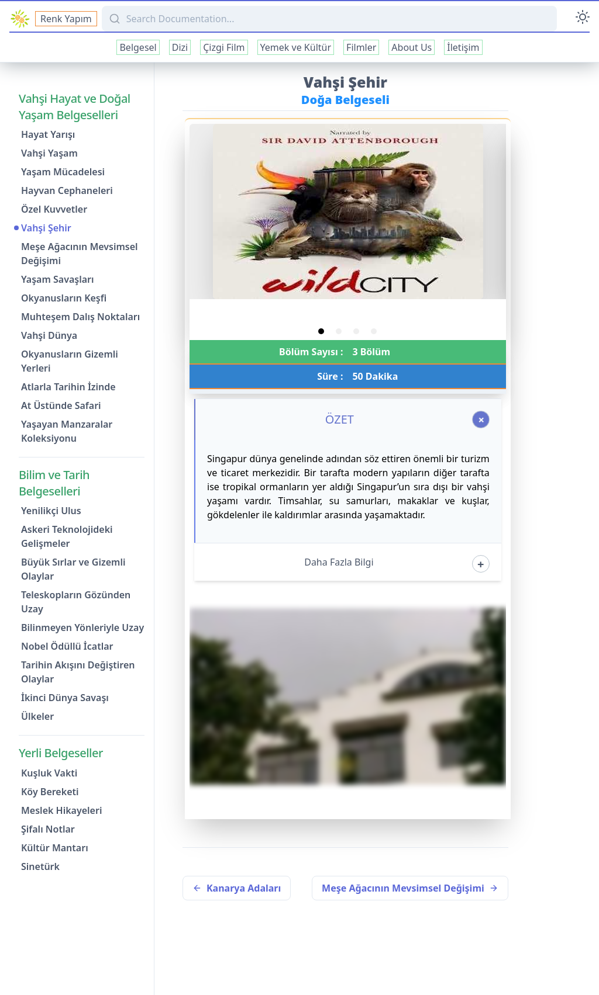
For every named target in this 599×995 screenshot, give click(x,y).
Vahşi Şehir (46, 227)
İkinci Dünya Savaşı (65, 697)
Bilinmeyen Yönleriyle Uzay (82, 627)
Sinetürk (40, 866)
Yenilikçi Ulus (51, 510)
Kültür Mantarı (54, 847)
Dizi (180, 47)
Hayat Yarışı (48, 134)
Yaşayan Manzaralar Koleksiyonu (66, 431)
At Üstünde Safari (61, 405)
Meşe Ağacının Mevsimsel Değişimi (79, 253)
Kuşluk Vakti (49, 773)
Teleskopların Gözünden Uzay (75, 601)
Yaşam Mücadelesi (63, 171)
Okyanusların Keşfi (63, 298)
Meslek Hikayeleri (61, 810)
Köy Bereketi (50, 791)
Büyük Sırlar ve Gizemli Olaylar (73, 569)
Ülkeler (37, 716)
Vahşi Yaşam (49, 153)
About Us (411, 47)
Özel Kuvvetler (54, 209)
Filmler (361, 47)
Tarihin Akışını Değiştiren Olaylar (78, 671)
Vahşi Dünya (49, 335)
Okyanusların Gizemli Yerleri (69, 361)
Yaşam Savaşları (57, 279)
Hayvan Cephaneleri (67, 190)
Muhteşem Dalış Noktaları (80, 316)
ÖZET (339, 419)
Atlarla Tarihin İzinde (68, 386)
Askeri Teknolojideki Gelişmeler (67, 536)
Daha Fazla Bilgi (338, 562)
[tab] (321, 331)
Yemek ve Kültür (295, 47)
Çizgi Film (224, 47)
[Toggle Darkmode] (583, 18)
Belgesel (137, 47)
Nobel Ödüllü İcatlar (67, 646)
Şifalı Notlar (48, 829)
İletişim (463, 47)
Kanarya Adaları (236, 888)
